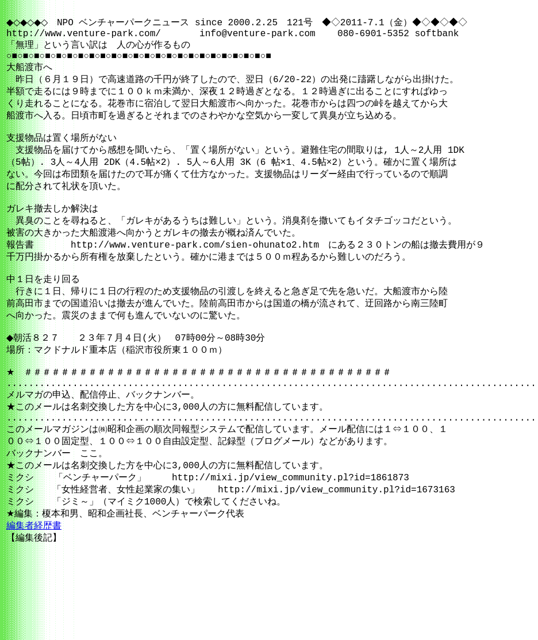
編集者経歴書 (34, 588)
